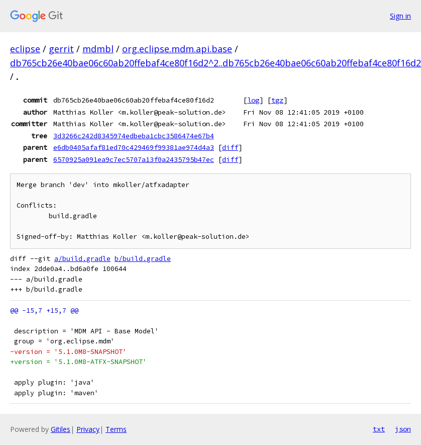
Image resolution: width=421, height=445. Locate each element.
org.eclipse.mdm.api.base (177, 49)
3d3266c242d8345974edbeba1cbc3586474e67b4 (133, 135)
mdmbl (98, 49)
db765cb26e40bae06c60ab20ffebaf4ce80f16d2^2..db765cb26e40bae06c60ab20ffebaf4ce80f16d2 (215, 63)
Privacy (87, 429)
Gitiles (60, 429)
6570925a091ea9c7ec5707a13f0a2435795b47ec (133, 159)
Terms (116, 429)
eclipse (25, 49)
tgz (277, 100)
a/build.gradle (82, 258)
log (253, 100)
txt (379, 428)
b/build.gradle (143, 258)
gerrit (61, 49)
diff (230, 147)
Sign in (400, 16)
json (403, 428)
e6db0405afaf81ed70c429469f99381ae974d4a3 (133, 147)
